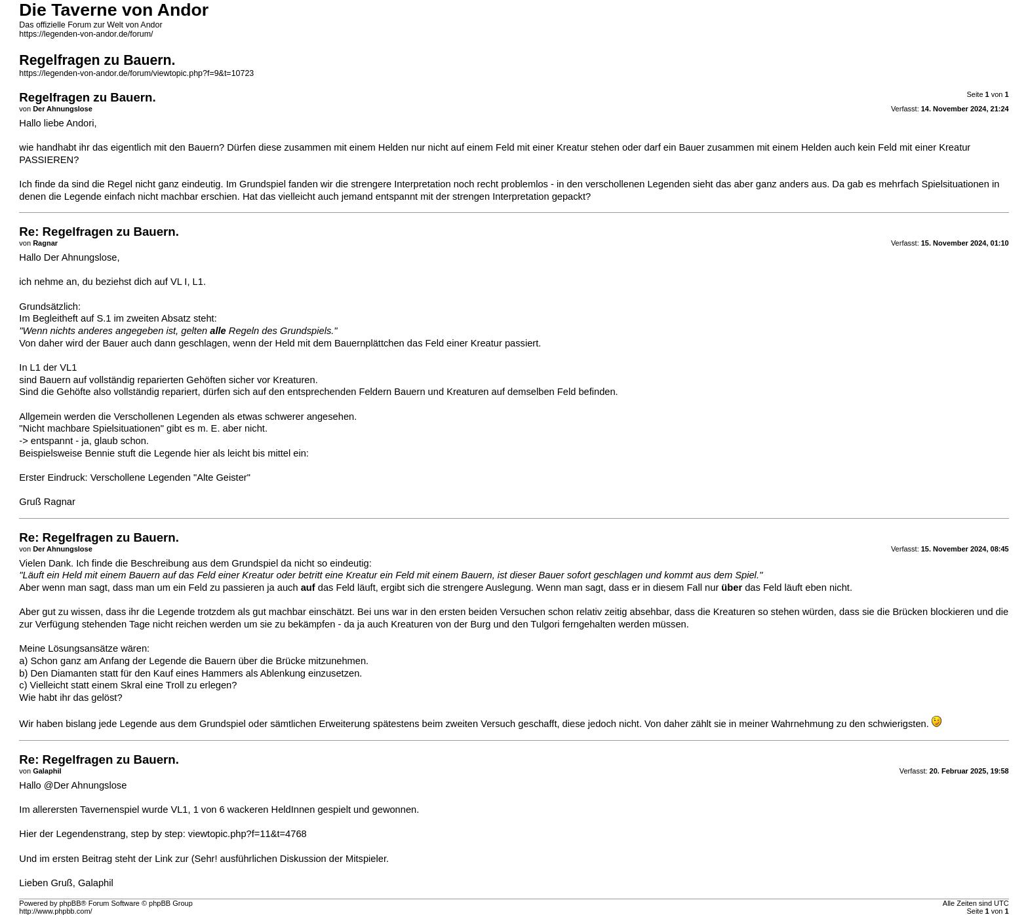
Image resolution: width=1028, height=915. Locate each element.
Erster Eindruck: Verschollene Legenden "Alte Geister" (134, 477)
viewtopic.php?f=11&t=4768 (247, 834)
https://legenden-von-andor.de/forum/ (86, 34)
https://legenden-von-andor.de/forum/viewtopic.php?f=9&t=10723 (136, 73)
